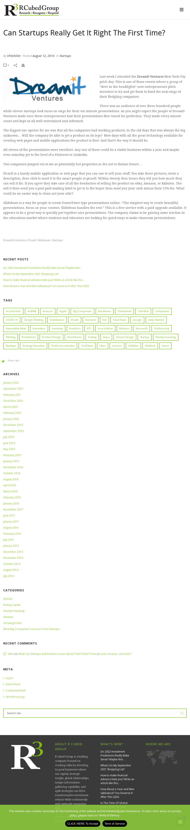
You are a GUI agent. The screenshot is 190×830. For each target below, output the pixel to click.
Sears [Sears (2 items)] (106, 337)
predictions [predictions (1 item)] (29, 337)
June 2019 (9, 443)
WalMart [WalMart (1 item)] (133, 346)
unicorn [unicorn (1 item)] (117, 346)
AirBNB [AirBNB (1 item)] (31, 311)
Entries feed (11, 684)
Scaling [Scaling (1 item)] (92, 337)
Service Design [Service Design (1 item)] (125, 337)
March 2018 (10, 491)
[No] (184, 817)
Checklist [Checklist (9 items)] (143, 311)
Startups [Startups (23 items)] (11, 346)
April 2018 (9, 485)
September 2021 (13, 389)
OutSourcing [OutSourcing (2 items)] (161, 328)
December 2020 (13, 401)
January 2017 (11, 521)
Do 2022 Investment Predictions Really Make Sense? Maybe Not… (42, 268)
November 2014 (13, 558)
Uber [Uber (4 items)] (102, 346)
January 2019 (11, 461)
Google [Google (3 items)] (137, 320)
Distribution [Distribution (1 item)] (57, 320)
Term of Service (115, 823)
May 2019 (9, 449)
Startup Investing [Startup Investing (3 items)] (165, 337)
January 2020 (11, 419)
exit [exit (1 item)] (104, 320)
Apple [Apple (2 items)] (63, 311)
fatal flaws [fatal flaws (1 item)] (119, 320)
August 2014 (10, 570)
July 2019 (8, 437)
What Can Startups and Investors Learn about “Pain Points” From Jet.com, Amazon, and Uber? (75, 654)
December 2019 (13, 425)
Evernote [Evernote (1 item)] (90, 320)
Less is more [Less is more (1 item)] (105, 328)
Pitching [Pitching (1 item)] (10, 337)
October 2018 (11, 473)
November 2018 (13, 467)
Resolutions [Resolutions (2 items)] (74, 337)
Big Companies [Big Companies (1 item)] (82, 311)
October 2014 (11, 564)
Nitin (11, 654)
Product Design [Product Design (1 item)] (51, 337)
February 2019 (12, 455)
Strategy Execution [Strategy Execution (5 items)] (33, 346)
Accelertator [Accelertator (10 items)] (13, 311)
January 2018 (11, 503)
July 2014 (8, 576)
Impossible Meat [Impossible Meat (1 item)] (16, 328)
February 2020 (12, 413)
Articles (7, 599)
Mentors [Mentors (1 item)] (124, 328)
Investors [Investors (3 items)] (74, 328)
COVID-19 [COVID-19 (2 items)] (12, 320)
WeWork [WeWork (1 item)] (150, 346)
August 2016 (10, 527)
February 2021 (12, 395)
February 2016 (12, 533)
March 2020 (10, 407)
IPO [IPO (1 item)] (89, 328)
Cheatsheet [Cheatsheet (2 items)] (124, 311)
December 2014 (13, 552)
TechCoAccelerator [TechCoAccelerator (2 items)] (63, 346)
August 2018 (10, 479)
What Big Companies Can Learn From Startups (31, 629)
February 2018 (12, 497)
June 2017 (9, 515)
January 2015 (11, 546)
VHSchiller (14, 56)
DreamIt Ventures (150, 76)
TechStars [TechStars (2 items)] (87, 346)
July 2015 (8, 540)
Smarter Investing (13, 611)
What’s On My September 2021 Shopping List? (31, 274)
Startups (65, 56)
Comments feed (14, 690)
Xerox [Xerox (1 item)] (165, 346)
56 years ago (13, 360)
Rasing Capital (11, 605)
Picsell (32, 240)
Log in (8, 678)
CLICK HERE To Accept (82, 823)
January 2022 (11, 382)
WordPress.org (13, 697)
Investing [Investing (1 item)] (57, 328)
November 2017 (13, 509)
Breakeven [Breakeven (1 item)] (104, 311)
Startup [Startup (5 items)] (144, 337)
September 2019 (13, 431)
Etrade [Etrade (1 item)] (75, 320)
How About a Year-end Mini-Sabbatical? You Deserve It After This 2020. (46, 286)
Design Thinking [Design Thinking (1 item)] (33, 320)
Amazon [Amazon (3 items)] (48, 311)
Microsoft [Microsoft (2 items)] (142, 328)
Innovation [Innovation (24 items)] (39, 328)
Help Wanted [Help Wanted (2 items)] (156, 320)
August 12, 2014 (43, 56)
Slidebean (43, 240)
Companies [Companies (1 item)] (162, 311)
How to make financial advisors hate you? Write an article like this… (43, 280)
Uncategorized (12, 623)
